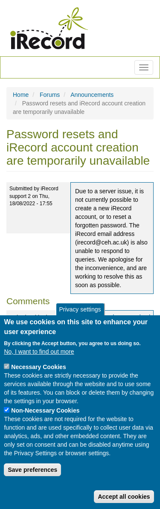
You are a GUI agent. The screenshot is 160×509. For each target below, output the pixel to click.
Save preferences (32, 469)
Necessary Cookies (38, 367)
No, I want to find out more (39, 351)
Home (21, 94)
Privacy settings (80, 309)
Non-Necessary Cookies (45, 410)
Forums (50, 94)
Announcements (91, 94)
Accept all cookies (124, 496)
